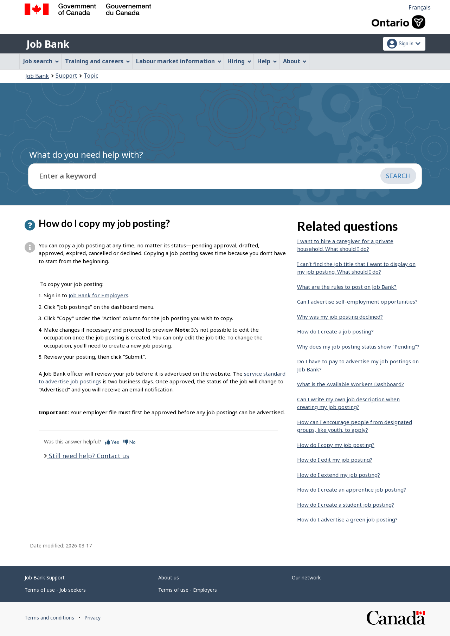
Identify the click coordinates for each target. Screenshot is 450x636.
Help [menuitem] (267, 61)
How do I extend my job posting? (338, 474)
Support (66, 75)
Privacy (92, 617)
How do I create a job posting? (335, 331)
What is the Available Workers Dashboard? (350, 384)
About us (168, 577)
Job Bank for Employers (98, 295)
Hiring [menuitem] (239, 61)
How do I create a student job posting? (345, 504)
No (129, 442)
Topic (91, 75)
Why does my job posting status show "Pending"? (358, 346)
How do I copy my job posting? (335, 444)
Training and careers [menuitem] (97, 61)
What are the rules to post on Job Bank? (347, 286)
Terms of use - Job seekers (55, 589)
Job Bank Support (45, 577)
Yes (112, 442)
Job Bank (47, 44)
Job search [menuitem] (41, 61)
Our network (306, 577)
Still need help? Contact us (88, 456)
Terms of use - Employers (187, 589)
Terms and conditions (49, 617)
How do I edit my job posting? (334, 459)
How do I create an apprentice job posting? (351, 489)
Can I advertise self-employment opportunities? (357, 301)
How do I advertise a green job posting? (347, 519)
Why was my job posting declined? (340, 316)
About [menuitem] (295, 61)
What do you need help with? (86, 154)
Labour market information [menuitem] (178, 61)
